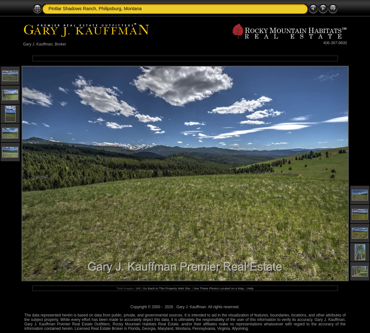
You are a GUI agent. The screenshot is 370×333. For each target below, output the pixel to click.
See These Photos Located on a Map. (219, 288)
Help (250, 288)
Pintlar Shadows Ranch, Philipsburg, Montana (95, 8)
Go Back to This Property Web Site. (167, 288)
